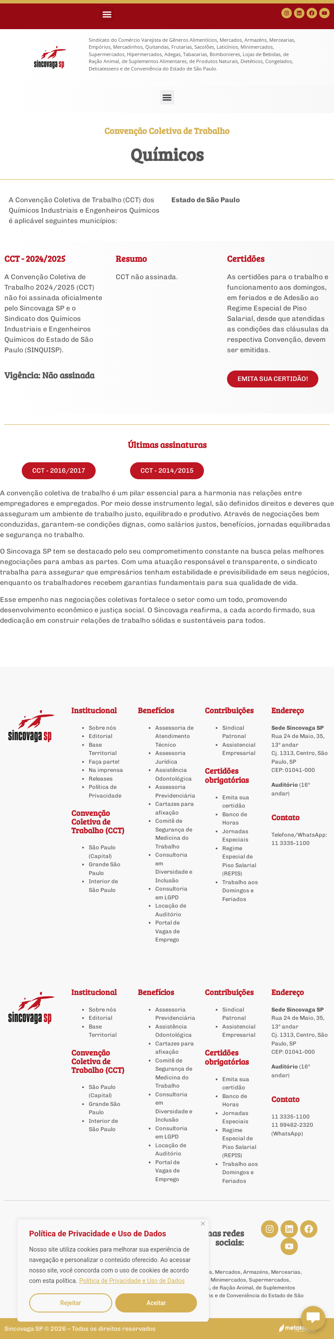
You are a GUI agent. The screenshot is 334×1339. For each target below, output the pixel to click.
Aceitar (156, 1302)
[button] (107, 14)
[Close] (203, 1224)
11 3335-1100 (290, 843)
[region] (113, 1271)
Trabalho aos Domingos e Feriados (240, 890)
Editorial (100, 736)
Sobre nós (102, 728)
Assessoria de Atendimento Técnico (174, 736)
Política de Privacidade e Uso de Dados (131, 1281)
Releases (101, 778)
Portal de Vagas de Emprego (167, 931)
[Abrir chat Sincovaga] (313, 1318)
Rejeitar (70, 1302)
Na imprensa (106, 770)
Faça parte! (104, 761)
